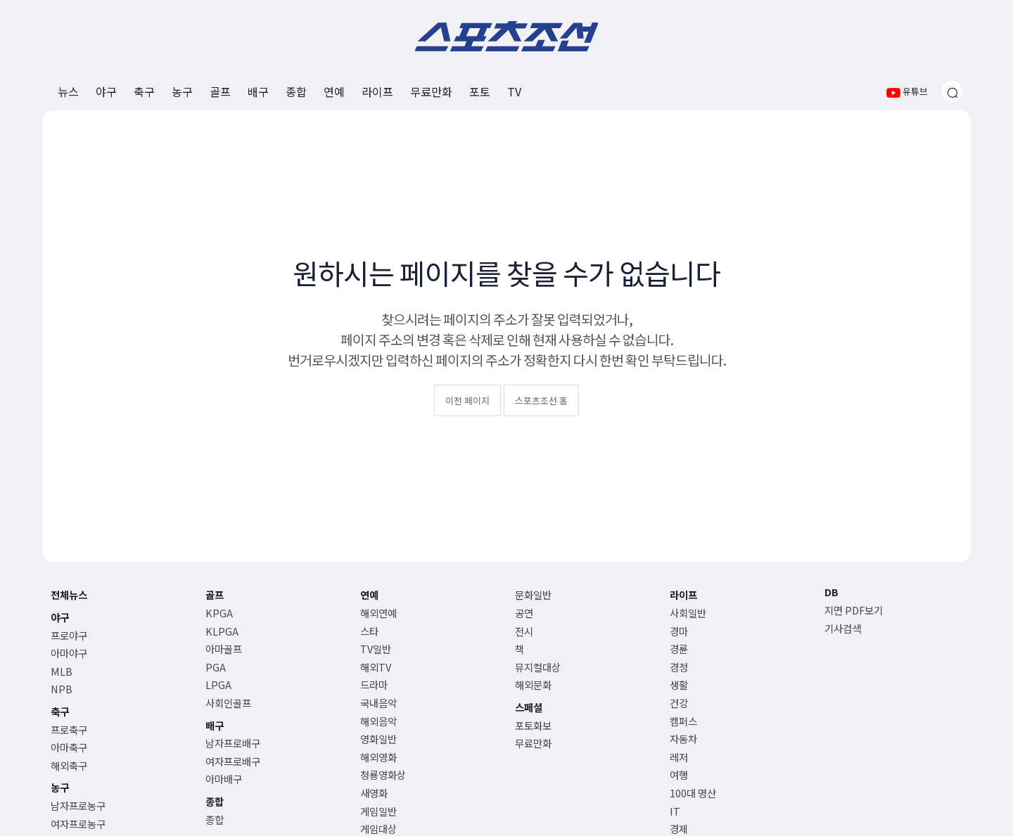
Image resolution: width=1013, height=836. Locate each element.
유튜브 (907, 91)
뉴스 (68, 91)
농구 (182, 91)
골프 (220, 91)
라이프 (377, 91)
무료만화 (431, 91)
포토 (479, 91)
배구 (258, 91)
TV (514, 91)
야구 (106, 91)
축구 (144, 91)
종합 (296, 91)
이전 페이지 (467, 400)
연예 (334, 91)
